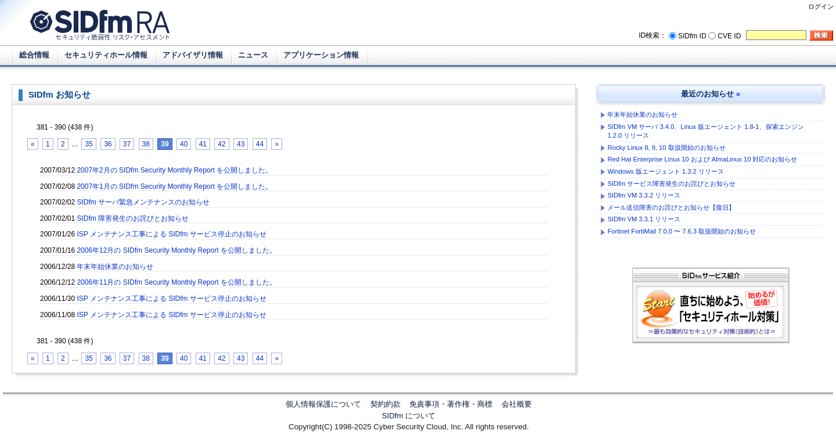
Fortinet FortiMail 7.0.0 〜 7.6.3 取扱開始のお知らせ (681, 231)
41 (203, 144)
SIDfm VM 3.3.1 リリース (643, 219)
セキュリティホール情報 (105, 55)
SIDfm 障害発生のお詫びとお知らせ (133, 218)
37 (127, 144)
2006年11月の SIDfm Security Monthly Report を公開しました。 (176, 282)
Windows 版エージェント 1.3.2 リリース (665, 171)
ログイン (821, 6)
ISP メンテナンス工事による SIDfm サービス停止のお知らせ (171, 234)
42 (221, 144)
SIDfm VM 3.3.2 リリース (643, 195)
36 (107, 144)
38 (146, 144)
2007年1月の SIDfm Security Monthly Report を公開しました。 (174, 186)
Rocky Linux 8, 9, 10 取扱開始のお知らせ (666, 147)
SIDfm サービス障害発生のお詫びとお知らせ (671, 183)
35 (88, 144)
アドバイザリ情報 (193, 55)
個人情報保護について (323, 404)
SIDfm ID (692, 36)
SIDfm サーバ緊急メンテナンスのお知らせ (143, 202)
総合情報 (34, 55)
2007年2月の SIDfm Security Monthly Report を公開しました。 (174, 170)
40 (184, 144)
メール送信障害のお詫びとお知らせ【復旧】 (671, 207)
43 (240, 144)
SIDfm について (409, 415)
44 (260, 144)
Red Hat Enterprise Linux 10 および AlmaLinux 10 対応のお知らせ (702, 159)
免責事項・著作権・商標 (450, 404)
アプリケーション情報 (321, 55)
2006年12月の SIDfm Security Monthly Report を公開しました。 (176, 250)
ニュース (253, 55)
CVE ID (729, 36)
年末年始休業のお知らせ (115, 267)
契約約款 (385, 404)
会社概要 (517, 404)
